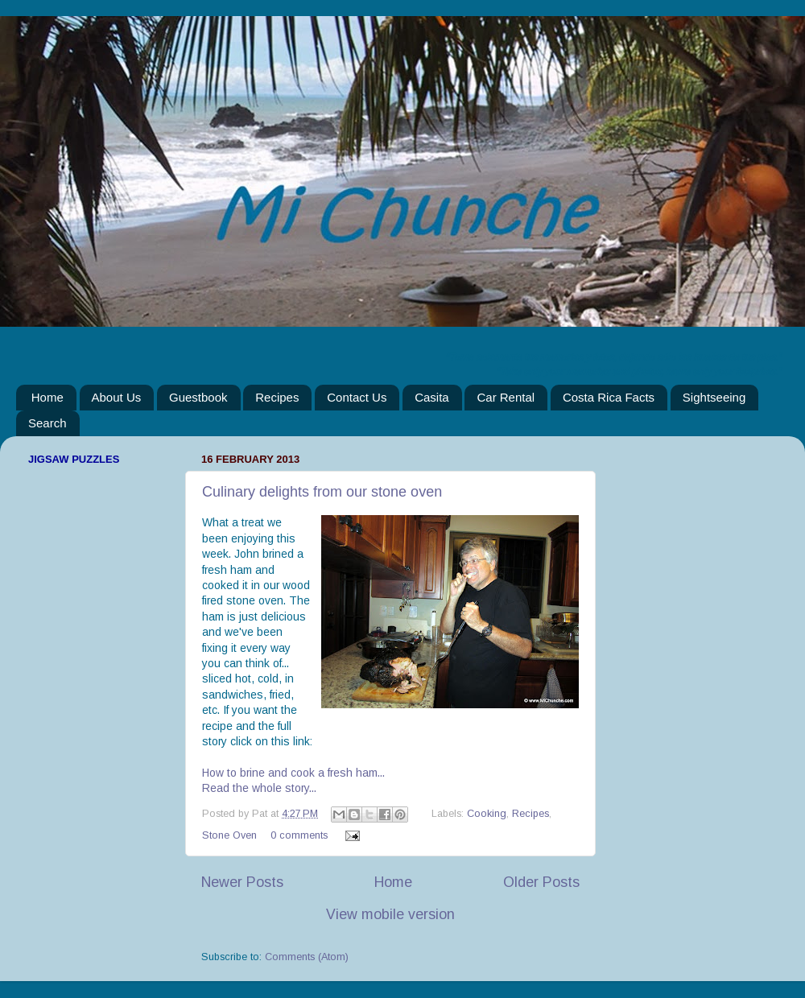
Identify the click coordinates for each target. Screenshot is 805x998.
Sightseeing (714, 397)
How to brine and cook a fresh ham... (293, 772)
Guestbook (198, 397)
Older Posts (541, 882)
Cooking (486, 813)
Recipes (277, 397)
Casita (432, 397)
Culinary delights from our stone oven (322, 492)
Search (47, 423)
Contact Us (356, 397)
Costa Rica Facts (608, 397)
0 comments (299, 835)
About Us (117, 397)
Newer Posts (242, 882)
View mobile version (390, 914)
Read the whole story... (259, 787)
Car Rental (506, 397)
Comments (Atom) (307, 957)
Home (47, 397)
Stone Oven (229, 835)
